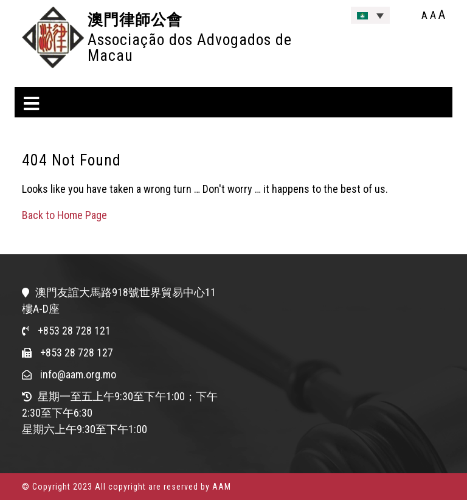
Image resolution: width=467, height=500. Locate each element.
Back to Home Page (64, 215)
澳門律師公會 (135, 19)
